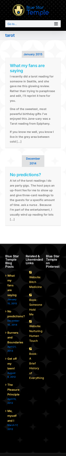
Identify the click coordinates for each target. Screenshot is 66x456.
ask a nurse (29, 205)
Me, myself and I (12, 415)
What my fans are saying (27, 68)
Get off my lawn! (12, 363)
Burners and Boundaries (12, 337)
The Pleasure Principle (12, 389)
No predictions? (25, 174)
